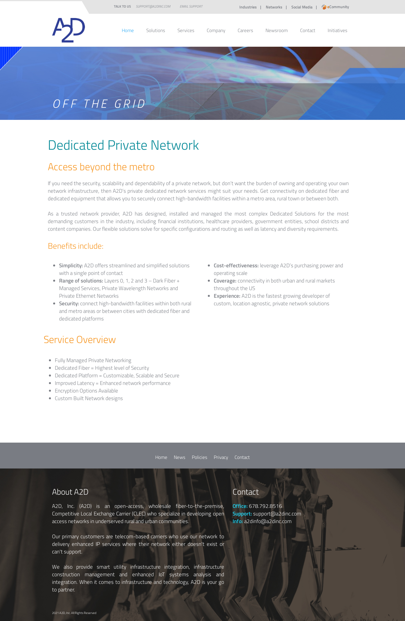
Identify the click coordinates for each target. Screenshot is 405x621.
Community (335, 6)
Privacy (221, 457)
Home (128, 30)
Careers (245, 30)
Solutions (155, 30)
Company (216, 30)
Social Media (301, 7)
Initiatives (337, 30)
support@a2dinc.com (153, 6)
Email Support (191, 6)
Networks (274, 7)
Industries (248, 7)
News (179, 457)
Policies (199, 457)
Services (185, 30)
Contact (307, 30)
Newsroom (277, 30)
